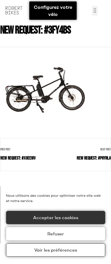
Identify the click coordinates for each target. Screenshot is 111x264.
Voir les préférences (55, 250)
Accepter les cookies (55, 217)
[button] (95, 11)
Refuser (55, 234)
